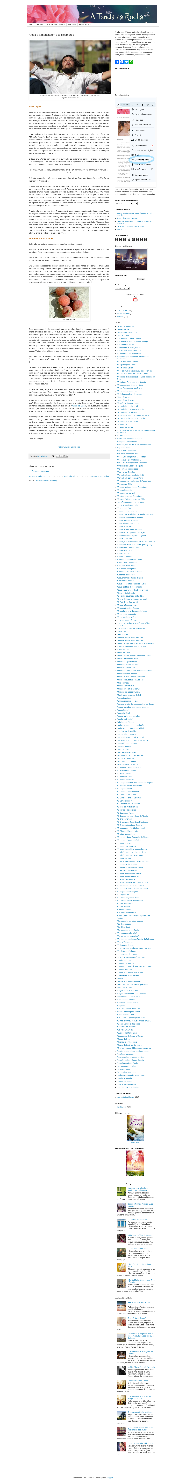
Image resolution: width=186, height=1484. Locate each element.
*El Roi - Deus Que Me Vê (127, 602)
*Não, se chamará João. (126, 752)
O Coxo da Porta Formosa (138, 1220)
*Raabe (120, 978)
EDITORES (72, 25)
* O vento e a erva (124, 329)
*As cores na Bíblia (124, 484)
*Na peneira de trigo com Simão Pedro (132, 740)
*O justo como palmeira (126, 846)
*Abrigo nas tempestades (127, 442)
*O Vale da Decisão (125, 904)
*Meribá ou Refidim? (125, 719)
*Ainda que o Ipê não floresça (129, 460)
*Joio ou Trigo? (123, 683)
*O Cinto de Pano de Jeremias (129, 798)
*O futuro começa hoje (126, 834)
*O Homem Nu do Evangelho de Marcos (133, 837)
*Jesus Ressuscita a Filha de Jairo (130, 680)
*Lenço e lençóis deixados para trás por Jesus (135, 704)
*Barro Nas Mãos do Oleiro (127, 505)
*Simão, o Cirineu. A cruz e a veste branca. (134, 1021)
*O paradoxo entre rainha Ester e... (131, 867)
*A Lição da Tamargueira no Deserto (131, 382)
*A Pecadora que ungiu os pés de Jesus (133, 415)
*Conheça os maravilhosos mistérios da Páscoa (136, 541)
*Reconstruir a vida (124, 987)
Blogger (110, 1478)
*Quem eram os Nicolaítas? (128, 975)
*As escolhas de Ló (124, 490)
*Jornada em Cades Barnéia (128, 692)
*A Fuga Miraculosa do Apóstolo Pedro (132, 374)
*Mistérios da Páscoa (125, 722)
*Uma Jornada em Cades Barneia (130, 1060)
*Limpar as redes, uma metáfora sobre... (133, 707)
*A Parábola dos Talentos (127, 412)
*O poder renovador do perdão (129, 873)
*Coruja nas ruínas (124, 554)
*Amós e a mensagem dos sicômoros (132, 463)
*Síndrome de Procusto (126, 1027)
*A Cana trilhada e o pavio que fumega (132, 341)
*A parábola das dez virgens (128, 403)
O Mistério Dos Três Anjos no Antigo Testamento (139, 1397)
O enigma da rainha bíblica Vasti (140, 1443)
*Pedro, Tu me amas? (125, 942)
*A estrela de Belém (125, 368)
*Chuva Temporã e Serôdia (128, 520)
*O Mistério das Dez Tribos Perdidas (131, 852)
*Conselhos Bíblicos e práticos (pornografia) (134, 545)
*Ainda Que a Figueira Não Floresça (131, 457)
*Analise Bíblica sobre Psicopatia (130, 466)
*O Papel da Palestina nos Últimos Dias (132, 861)
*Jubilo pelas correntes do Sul (129, 695)
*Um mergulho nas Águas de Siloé (130, 1057)
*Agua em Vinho (123, 448)
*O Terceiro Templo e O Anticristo (130, 901)
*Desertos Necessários (126, 575)
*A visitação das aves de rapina (129, 439)
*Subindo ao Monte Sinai (127, 1033)
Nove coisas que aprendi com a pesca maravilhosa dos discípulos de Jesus (141, 1336)
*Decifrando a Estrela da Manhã (129, 572)
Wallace (120, 317)
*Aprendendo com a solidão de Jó (130, 475)
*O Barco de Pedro (124, 774)
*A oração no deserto (125, 400)
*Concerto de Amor (124, 538)
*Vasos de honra (123, 1069)
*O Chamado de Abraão (126, 795)
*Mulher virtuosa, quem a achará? (130, 725)
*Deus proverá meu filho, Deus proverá (132, 590)
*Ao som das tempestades (127, 469)
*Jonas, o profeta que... (126, 686)
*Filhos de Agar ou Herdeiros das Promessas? (135, 643)
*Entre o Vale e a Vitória (126, 617)
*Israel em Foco (123, 653)
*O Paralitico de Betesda (127, 870)
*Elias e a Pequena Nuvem (127, 605)
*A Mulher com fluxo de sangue (129, 394)
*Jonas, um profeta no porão (128, 689)
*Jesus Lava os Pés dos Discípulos (131, 677)
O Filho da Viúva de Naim (138, 1249)
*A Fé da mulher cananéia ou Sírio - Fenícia (134, 371)
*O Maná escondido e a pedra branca (132, 849)
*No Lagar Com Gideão (126, 761)
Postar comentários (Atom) (46, 480)
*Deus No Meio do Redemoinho (129, 587)
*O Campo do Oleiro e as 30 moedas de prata (135, 783)
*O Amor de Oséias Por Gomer (129, 768)
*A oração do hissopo (125, 397)
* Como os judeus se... (126, 326)
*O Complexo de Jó (125, 801)
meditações (121, 1107)
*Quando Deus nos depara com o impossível (135, 966)
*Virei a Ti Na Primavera (126, 1084)
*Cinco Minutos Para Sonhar (128, 523)
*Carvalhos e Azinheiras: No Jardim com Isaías (135, 514)
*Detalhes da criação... (126, 581)
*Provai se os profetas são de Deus (131, 957)
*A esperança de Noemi (126, 365)
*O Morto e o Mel (124, 858)
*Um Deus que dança (125, 1054)
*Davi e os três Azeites (126, 566)
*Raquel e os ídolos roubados (129, 981)
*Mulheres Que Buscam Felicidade (131, 728)
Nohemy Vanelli (123, 314)
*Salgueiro (121, 1006)
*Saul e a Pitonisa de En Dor (128, 1009)
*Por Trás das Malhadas (126, 951)
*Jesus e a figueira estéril (127, 662)
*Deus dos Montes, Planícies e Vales (131, 584)
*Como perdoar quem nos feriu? (129, 529)
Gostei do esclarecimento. (127, 218)
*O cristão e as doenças (126, 810)
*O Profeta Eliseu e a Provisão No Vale (132, 882)
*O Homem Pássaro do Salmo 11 (130, 840)
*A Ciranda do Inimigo (125, 345)
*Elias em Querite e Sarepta (128, 608)
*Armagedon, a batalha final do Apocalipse (134, 481)
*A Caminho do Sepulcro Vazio (129, 338)
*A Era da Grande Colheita (127, 362)
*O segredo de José (125, 895)
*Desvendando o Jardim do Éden (130, 578)
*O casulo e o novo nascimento (129, 786)
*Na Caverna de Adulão (126, 731)
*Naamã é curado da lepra (127, 743)
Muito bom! (121, 229)
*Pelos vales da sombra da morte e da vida (134, 948)
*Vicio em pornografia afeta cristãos (131, 1075)
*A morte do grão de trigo (127, 391)
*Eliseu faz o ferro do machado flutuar (132, 611)
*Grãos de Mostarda (125, 650)
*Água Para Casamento (126, 451)
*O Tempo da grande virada (128, 898)
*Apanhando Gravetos (126, 472)
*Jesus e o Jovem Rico (126, 668)
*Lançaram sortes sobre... (127, 701)
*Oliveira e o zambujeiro (126, 913)
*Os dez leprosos (124, 924)
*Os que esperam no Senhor (128, 930)
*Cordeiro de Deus (124, 551)
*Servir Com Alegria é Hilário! (128, 1012)
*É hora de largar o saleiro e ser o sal (132, 599)
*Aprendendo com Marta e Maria (130, 478)
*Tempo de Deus (123, 1039)
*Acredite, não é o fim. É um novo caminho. (134, 445)
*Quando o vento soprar (126, 969)
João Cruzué (122, 310)
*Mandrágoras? (123, 710)
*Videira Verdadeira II (125, 1081)
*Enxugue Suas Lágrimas (127, 620)
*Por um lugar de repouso (127, 954)
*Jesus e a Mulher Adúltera (127, 665)
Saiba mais (135, 1142)
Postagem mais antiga (100, 476)
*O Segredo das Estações (127, 892)
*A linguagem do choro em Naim (130, 385)
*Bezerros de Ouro (124, 508)
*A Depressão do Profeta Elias (129, 354)
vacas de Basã (78, 406)
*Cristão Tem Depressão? (127, 563)
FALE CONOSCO (85, 25)
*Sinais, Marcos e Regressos (128, 1024)
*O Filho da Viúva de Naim (127, 831)
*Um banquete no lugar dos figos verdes (133, 1051)
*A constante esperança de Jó (129, 347)
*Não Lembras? (123, 749)
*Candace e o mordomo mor (128, 511)
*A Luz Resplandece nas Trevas (129, 388)
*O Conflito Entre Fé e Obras (128, 804)
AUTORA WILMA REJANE (56, 25)
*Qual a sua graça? (124, 960)
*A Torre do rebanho (125, 436)
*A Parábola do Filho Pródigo (128, 406)
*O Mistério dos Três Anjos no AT (130, 855)
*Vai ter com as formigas (126, 1066)
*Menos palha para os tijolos (128, 716)
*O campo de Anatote (125, 780)
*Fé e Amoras (122, 634)
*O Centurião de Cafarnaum (128, 792)
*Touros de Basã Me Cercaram (129, 1045)
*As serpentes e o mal (126, 493)
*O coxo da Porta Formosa (127, 807)
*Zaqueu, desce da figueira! (128, 1087)
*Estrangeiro (122, 631)
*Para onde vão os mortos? (128, 936)
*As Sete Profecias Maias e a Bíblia (131, 499)
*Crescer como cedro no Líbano (129, 560)
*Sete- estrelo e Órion (125, 1015)
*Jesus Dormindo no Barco (127, 659)
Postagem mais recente (38, 476)
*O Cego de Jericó (124, 789)
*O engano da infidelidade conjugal (131, 828)
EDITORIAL (39, 25)
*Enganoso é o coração (126, 614)
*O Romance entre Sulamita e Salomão (132, 889)
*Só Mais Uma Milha (125, 1030)
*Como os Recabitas (125, 526)
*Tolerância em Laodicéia (127, 1042)
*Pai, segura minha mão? (127, 933)
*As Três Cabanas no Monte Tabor (130, 502)
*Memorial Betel (123, 713)
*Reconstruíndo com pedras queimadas (132, 984)
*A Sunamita (122, 424)
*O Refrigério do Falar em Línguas (130, 886)
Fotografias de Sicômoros (69, 447)
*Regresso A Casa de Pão (127, 991)
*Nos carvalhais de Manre (127, 764)
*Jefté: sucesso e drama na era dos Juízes (134, 656)
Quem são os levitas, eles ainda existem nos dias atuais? (140, 1429)
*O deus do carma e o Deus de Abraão (132, 816)
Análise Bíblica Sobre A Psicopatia (141, 1367)
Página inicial (69, 476)
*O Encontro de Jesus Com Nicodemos (132, 822)
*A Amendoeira (123, 335)
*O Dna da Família (124, 819)
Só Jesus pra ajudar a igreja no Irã (130, 226)
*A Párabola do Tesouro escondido (131, 409)
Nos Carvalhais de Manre (138, 1381)
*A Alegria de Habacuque (127, 332)
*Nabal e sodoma (124, 746)
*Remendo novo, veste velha (128, 997)
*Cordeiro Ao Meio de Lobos (128, 548)
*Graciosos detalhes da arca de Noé (131, 646)
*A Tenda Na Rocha (125, 427)
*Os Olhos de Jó (123, 927)
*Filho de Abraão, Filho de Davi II (130, 640)
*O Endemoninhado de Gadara (129, 825)
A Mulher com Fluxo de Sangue (140, 1235)
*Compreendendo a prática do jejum (131, 536)
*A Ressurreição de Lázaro (127, 421)
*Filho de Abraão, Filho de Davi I (130, 637)
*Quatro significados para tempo (130, 972)
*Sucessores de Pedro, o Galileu (130, 1036)
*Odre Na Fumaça (124, 910)
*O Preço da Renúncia (126, 879)
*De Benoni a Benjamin (126, 569)
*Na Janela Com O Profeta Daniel (130, 737)
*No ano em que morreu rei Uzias (130, 755)
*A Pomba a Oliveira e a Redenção (131, 418)
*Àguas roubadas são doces (128, 454)
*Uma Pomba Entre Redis (127, 1063)
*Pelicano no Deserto (125, 945)
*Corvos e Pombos (124, 557)
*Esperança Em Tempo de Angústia (131, 628)
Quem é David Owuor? (137, 1318)
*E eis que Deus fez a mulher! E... (130, 596)
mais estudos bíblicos (125, 1097)
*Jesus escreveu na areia (127, 674)
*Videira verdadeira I (125, 1078)
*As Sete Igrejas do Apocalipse (129, 496)
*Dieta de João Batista (126, 593)
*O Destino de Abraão (125, 813)
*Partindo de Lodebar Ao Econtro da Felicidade (135, 939)
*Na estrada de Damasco (127, 734)
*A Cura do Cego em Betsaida (129, 351)
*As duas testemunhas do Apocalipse (132, 487)
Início (30, 25)
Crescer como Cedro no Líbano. (140, 1412)
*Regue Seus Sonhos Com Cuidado (131, 994)
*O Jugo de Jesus (124, 843)
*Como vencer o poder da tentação (131, 532)
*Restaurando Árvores (126, 1000)
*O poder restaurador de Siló (128, 876)
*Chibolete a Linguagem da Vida (130, 517)
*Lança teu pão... (124, 698)
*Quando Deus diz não (126, 963)
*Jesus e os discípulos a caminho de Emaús (134, 671)
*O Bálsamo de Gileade (126, 771)
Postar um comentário (40, 471)
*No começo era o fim (125, 758)
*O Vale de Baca (123, 907)
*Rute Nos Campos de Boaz (128, 1003)
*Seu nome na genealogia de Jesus (131, 1018)
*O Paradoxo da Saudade (127, 864)
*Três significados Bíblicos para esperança (134, 1048)
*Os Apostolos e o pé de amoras (130, 921)
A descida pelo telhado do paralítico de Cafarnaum (138, 1189)
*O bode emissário (124, 777)
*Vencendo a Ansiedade (126, 1072)
